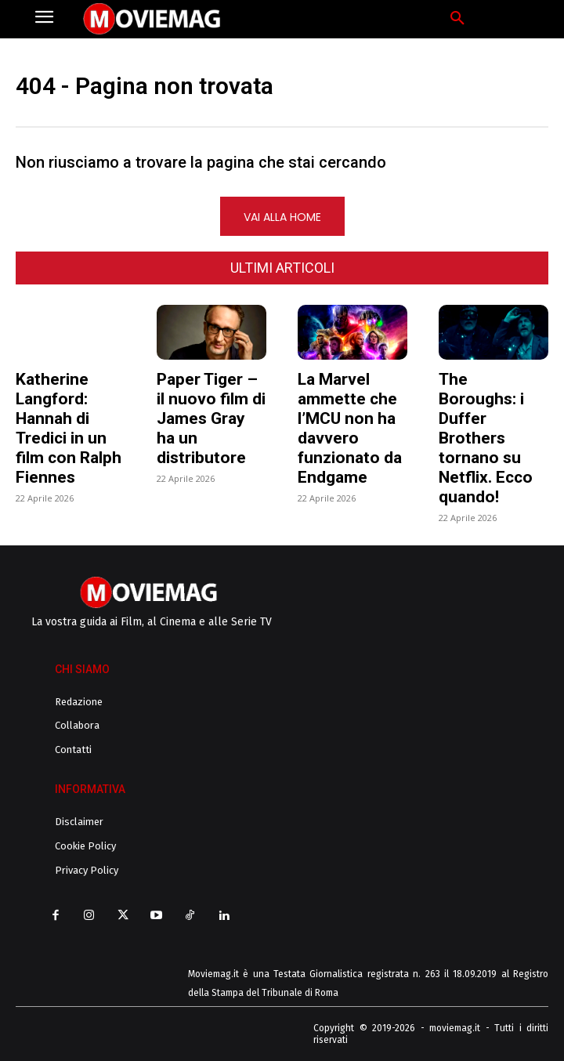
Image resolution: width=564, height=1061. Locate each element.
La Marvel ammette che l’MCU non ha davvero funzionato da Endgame (350, 428)
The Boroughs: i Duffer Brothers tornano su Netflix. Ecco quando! (486, 438)
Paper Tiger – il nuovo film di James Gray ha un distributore (211, 418)
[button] (457, 19)
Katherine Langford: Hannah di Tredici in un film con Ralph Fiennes (68, 428)
